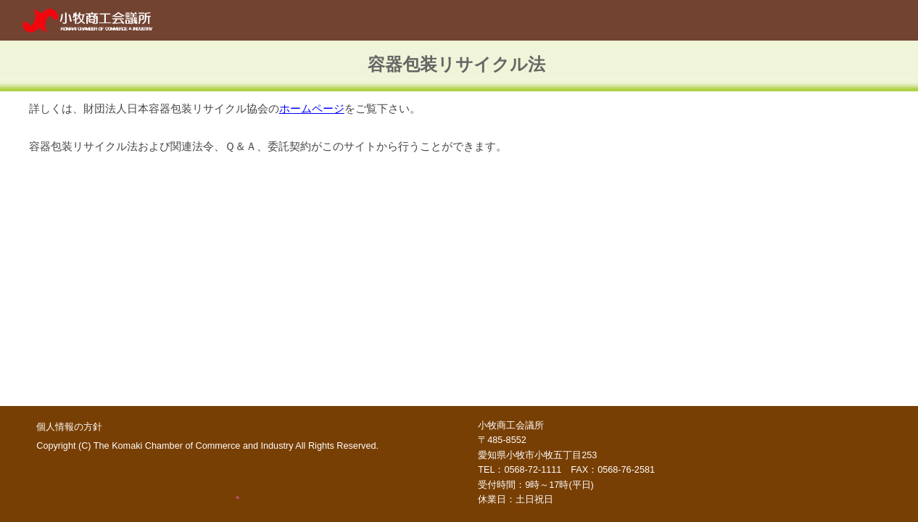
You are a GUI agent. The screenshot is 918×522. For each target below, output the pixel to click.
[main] (459, 66)
